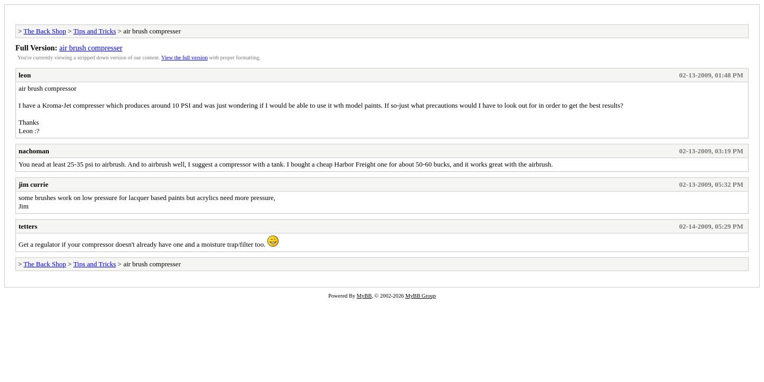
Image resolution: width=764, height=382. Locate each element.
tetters (28, 226)
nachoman (34, 151)
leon (25, 75)
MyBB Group (420, 296)
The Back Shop (44, 31)
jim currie (33, 184)
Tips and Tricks (94, 31)
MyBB (364, 296)
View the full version (184, 57)
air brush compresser (91, 48)
